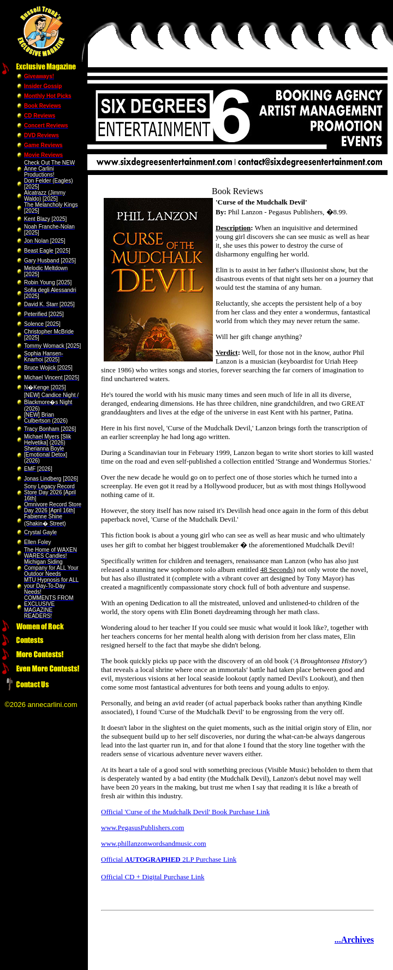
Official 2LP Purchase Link (168, 859)
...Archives (354, 939)
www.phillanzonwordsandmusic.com (153, 843)
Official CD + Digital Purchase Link (152, 877)
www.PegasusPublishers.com (142, 827)
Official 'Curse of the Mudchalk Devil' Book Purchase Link (185, 812)
